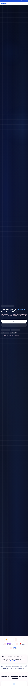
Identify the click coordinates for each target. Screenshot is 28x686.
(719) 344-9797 (24, 0)
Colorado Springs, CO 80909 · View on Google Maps (10, 335)
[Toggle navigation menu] (26, 3)
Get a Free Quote (14, 325)
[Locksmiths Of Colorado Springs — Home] (5, 3)
